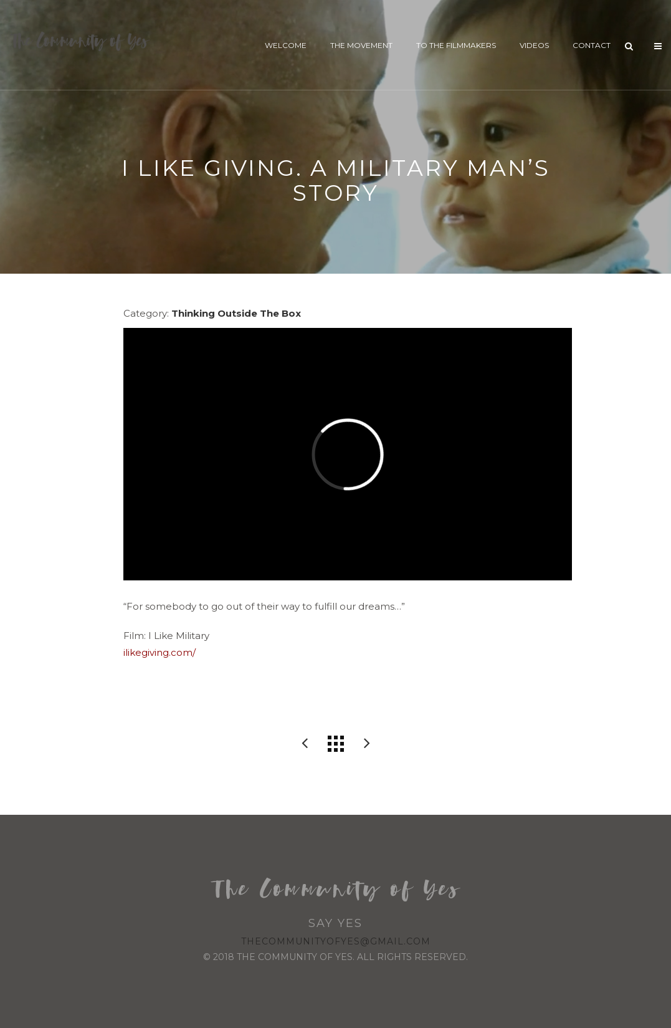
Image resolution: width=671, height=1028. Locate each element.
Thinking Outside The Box (236, 313)
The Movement (361, 45)
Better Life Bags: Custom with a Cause (305, 744)
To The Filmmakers (456, 45)
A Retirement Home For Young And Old (367, 744)
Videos (534, 45)
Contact (592, 45)
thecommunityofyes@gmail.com (336, 941)
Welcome (286, 45)
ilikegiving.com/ (159, 652)
